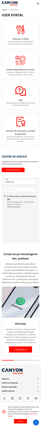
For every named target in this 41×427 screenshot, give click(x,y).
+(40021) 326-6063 (13, 207)
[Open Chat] (36, 422)
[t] (35, 398)
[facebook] (12, 398)
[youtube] (4, 398)
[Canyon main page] (9, 3)
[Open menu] (38, 3)
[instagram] (20, 398)
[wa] (28, 398)
